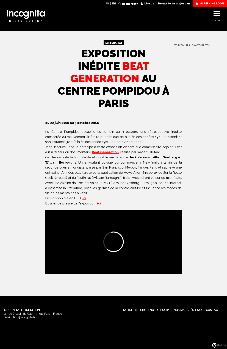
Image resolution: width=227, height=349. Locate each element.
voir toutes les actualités (192, 45)
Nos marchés (184, 310)
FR (107, 3)
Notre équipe (160, 310)
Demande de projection (174, 3)
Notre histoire (135, 310)
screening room (212, 3)
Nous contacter (210, 310)
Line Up (149, 3)
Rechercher (130, 3)
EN (114, 3)
